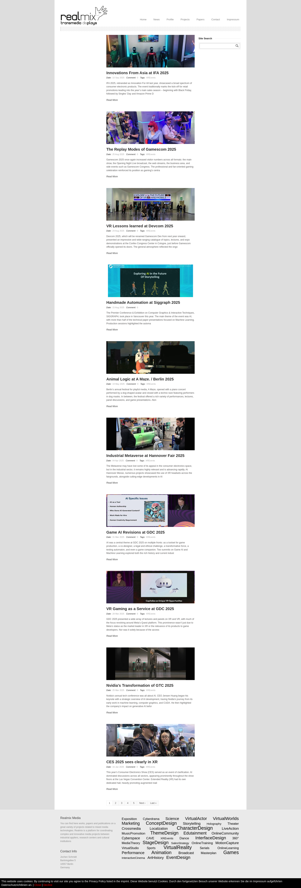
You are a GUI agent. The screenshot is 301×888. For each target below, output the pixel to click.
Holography (214, 823)
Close (37, 884)
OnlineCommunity (225, 833)
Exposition (129, 819)
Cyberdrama (151, 819)
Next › (142, 803)
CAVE (150, 838)
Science (172, 819)
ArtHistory (155, 858)
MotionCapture (227, 843)
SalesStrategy (180, 843)
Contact (215, 19)
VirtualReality (178, 847)
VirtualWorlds (226, 818)
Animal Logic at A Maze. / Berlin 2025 (140, 379)
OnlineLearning (228, 848)
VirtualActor (196, 818)
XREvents (150, 77)
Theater (233, 824)
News (156, 19)
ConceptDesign (161, 823)
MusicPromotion (133, 833)
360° (235, 838)
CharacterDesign (195, 828)
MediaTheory (131, 843)
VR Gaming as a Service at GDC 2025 (140, 609)
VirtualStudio (130, 848)
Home (143, 19)
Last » (153, 803)
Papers (200, 19)
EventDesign (178, 857)
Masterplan (208, 853)
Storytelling (192, 823)
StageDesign (156, 842)
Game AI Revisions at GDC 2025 (135, 532)
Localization (159, 828)
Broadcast (186, 853)
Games (231, 852)
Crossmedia (131, 828)
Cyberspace (131, 838)
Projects (185, 19)
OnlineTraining (202, 843)
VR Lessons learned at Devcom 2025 (139, 226)
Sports (151, 848)
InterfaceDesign (210, 837)
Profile (170, 19)
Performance (133, 852)
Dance (184, 838)
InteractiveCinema (133, 857)
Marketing (131, 823)
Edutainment (195, 833)
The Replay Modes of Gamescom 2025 (141, 149)
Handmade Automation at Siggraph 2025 (143, 302)
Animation (161, 852)
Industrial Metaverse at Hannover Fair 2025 (145, 455)
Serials (204, 848)
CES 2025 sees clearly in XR (132, 762)
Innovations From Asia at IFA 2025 (137, 73)
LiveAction (230, 828)
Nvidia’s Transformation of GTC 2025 (139, 685)
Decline (47, 884)
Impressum (233, 19)
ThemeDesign (164, 832)
